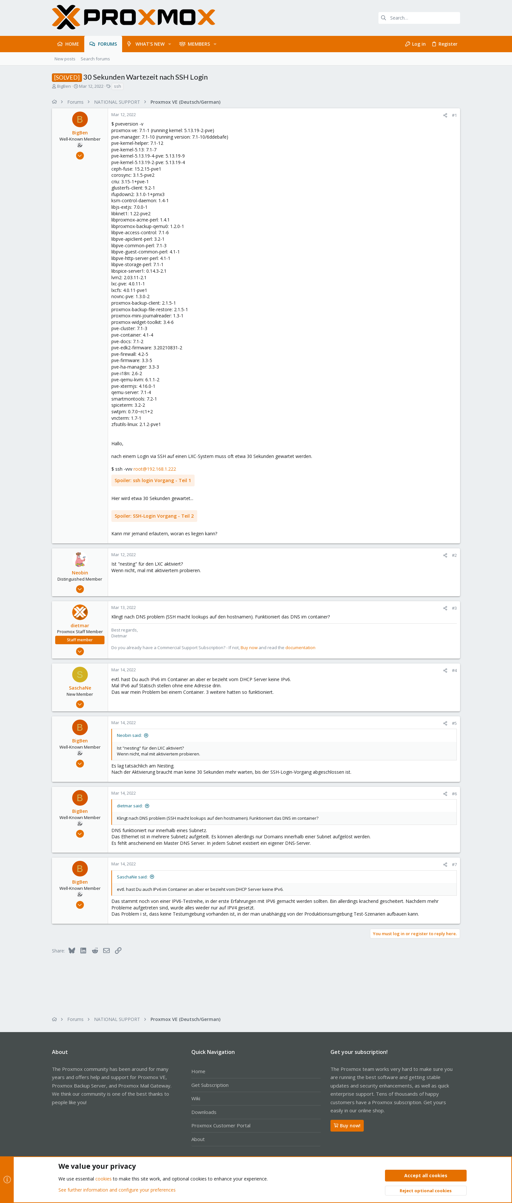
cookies (103, 1179)
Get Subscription (210, 1085)
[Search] (419, 18)
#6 (454, 794)
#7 (454, 864)
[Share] (445, 115)
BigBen (64, 86)
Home (198, 1071)
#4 (454, 670)
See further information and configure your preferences (117, 1190)
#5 (454, 723)
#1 (454, 115)
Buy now (249, 647)
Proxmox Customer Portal (220, 1125)
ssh (117, 86)
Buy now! (347, 1125)
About (198, 1139)
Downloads (203, 1112)
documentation (300, 647)
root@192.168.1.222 (155, 469)
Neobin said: (129, 735)
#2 (454, 555)
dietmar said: (130, 806)
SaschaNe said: (132, 877)
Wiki (195, 1098)
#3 (454, 608)
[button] (169, 44)
